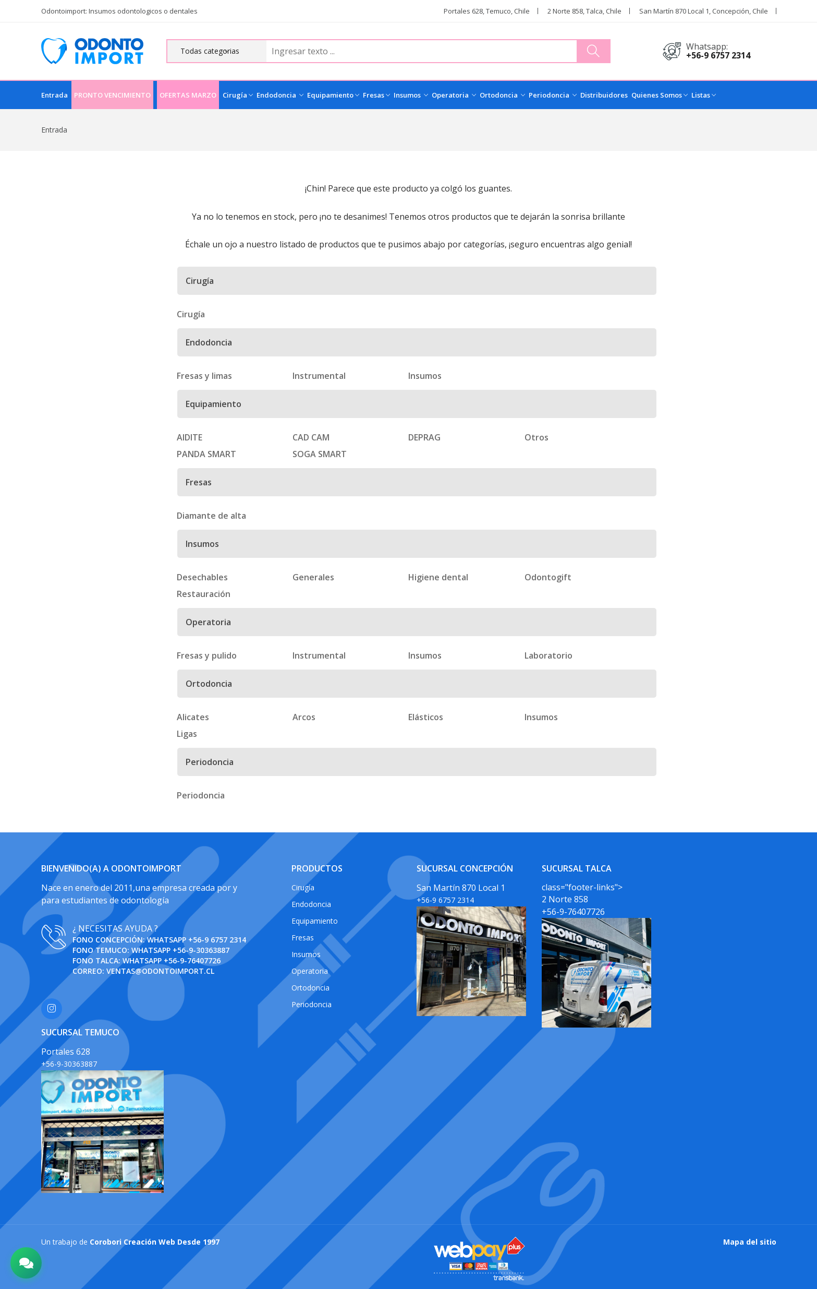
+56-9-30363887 (201, 950)
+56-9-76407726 (192, 960)
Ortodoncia (502, 95)
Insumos (411, 95)
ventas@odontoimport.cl (160, 971)
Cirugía (238, 95)
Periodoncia (553, 95)
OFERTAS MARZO (188, 95)
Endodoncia (280, 95)
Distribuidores (604, 95)
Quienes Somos (659, 95)
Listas (703, 95)
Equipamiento (333, 95)
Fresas (376, 95)
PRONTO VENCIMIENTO (112, 95)
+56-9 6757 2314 (718, 55)
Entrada (54, 95)
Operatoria (454, 95)
